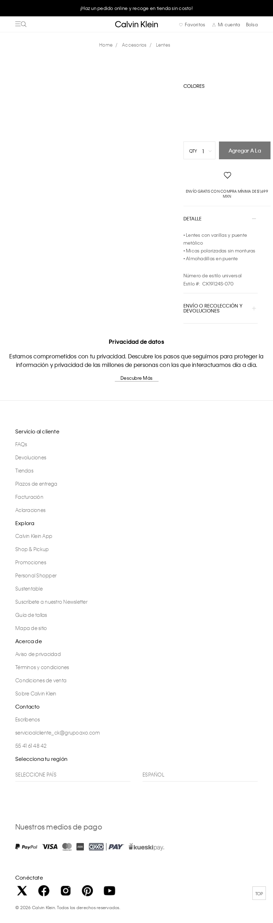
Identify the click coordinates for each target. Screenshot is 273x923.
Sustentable (29, 588)
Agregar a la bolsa (245, 153)
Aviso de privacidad (38, 654)
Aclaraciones (30, 510)
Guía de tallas (31, 615)
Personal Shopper (36, 575)
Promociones (30, 562)
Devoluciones (30, 457)
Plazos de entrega (36, 483)
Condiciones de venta (40, 680)
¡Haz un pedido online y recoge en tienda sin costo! (136, 8)
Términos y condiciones (42, 667)
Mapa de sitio (31, 628)
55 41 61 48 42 (31, 745)
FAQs (21, 444)
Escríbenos (27, 719)
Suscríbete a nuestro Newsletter (51, 601)
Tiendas (24, 470)
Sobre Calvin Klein (36, 693)
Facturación (29, 496)
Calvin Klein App (33, 536)
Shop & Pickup (32, 549)
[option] (136, 7)
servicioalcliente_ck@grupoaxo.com (57, 732)
